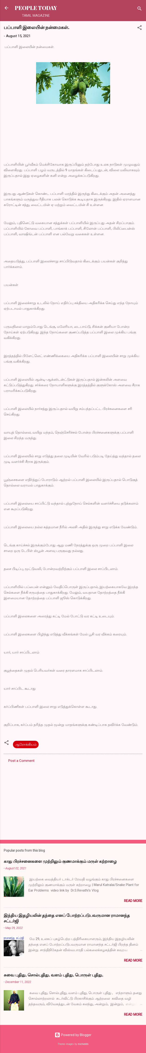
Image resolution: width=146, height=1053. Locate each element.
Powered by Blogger (73, 1035)
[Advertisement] (73, 799)
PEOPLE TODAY (36, 7)
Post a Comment (21, 761)
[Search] (139, 9)
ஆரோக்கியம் (26, 744)
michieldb (83, 1044)
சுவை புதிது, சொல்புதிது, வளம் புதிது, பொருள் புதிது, (53, 975)
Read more (133, 901)
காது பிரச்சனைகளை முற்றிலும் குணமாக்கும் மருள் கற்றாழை (60, 861)
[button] (139, 28)
